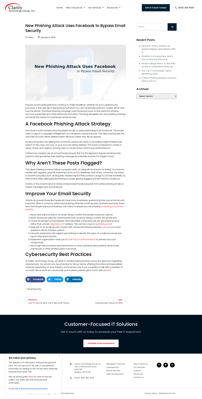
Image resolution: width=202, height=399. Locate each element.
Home (58, 7)
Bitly (77, 172)
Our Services (95, 7)
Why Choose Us (74, 7)
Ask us (105, 227)
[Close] (59, 355)
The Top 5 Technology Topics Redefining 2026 (156, 72)
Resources (112, 7)
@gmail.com (57, 224)
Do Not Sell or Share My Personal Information (30, 389)
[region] (33, 374)
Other (30, 37)
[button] (35, 279)
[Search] (172, 27)
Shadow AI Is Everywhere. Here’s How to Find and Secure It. (157, 58)
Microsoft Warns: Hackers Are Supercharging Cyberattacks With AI (159, 49)
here (31, 376)
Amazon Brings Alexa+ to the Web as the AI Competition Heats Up (158, 65)
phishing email (104, 224)
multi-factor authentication (81, 239)
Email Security (34, 289)
